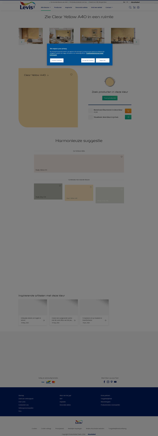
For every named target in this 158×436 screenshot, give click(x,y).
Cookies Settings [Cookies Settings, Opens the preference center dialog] (57, 60)
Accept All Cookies (88, 60)
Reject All (103, 60)
